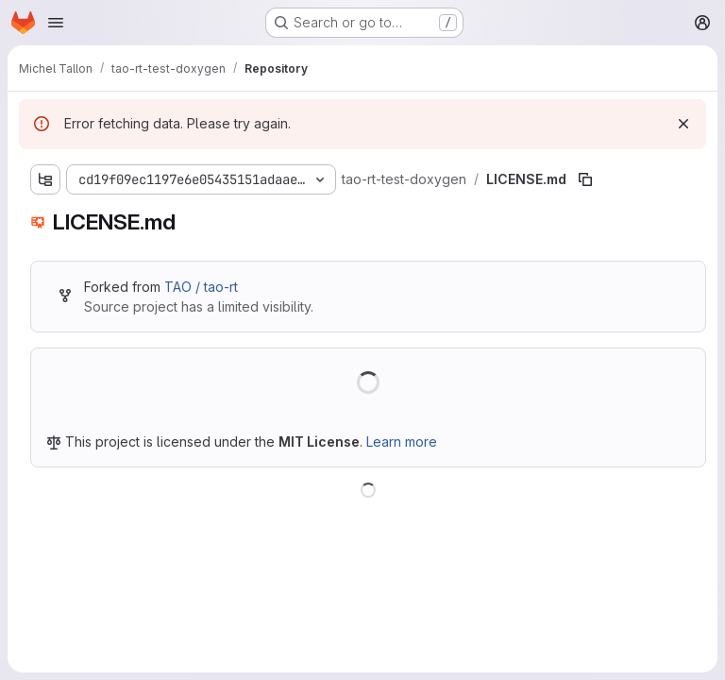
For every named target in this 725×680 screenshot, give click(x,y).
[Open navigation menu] (56, 23)
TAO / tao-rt (201, 287)
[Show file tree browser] (45, 179)
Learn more (401, 442)
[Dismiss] (683, 123)
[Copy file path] (585, 179)
